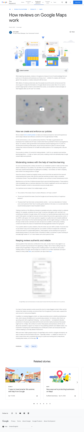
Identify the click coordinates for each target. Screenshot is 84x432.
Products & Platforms (20, 9)
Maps (41, 9)
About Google (26, 421)
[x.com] (16, 413)
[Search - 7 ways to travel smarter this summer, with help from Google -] (22, 383)
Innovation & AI (29, 2)
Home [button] (22, 2)
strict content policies (29, 135)
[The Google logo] (5, 421)
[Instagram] (12, 413)
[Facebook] (24, 413)
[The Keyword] (10, 9)
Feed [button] (55, 2)
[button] (72, 32)
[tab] (34, 403)
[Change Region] (21, 426)
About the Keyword (49, 421)
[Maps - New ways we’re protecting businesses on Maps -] (61, 383)
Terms (19, 421)
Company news (48, 2)
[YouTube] (20, 413)
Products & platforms (39, 2)
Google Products (37, 421)
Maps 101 (34, 346)
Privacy (13, 421)
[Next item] (77, 382)
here (30, 251)
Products (33, 9)
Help (4, 426)
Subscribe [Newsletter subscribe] (77, 2)
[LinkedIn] (28, 413)
